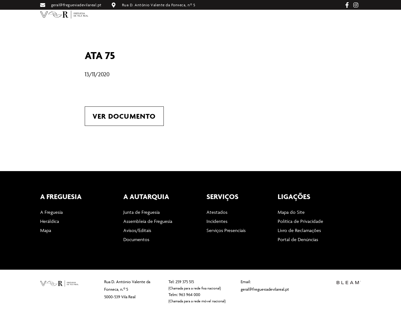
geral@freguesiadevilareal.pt (265, 289)
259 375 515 (184, 281)
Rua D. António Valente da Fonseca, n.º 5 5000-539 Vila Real (127, 289)
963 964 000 (189, 294)
